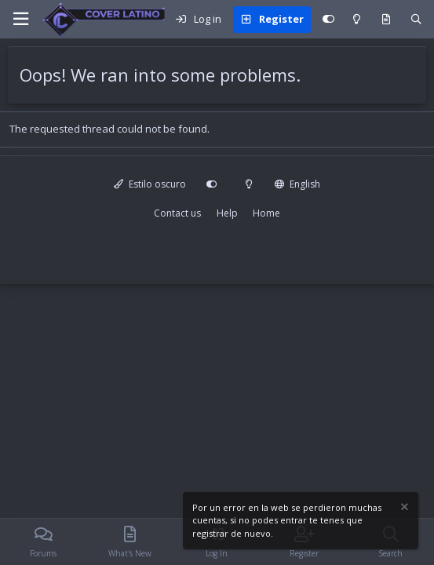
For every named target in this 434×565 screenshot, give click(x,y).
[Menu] (20, 19)
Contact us (177, 213)
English (297, 184)
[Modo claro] (357, 19)
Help (227, 213)
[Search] (416, 19)
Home (266, 213)
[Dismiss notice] (403, 508)
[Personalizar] (328, 19)
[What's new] (386, 19)
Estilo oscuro (150, 184)
